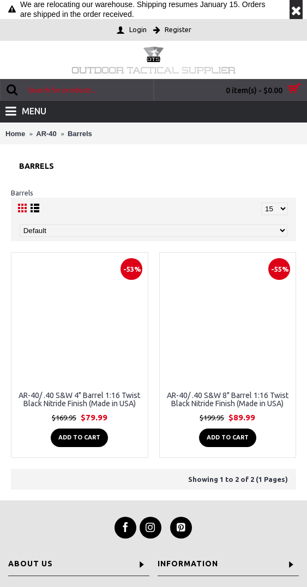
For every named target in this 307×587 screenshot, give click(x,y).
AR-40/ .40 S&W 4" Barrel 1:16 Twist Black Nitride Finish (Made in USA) (79, 399)
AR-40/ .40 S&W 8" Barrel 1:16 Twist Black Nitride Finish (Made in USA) (227, 399)
